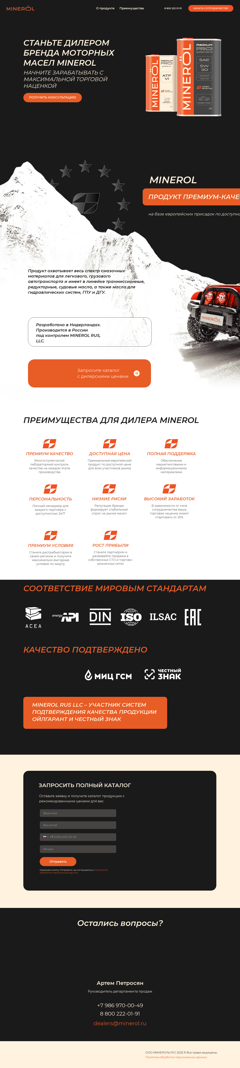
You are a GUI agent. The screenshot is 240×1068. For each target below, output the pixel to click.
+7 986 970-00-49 (120, 1005)
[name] (78, 813)
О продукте (105, 8)
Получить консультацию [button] (52, 97)
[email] (78, 825)
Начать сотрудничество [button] (210, 8)
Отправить (58, 861)
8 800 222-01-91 (120, 1013)
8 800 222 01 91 (173, 8)
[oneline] (78, 849)
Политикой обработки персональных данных (74, 871)
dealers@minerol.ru (120, 1023)
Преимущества (132, 8)
